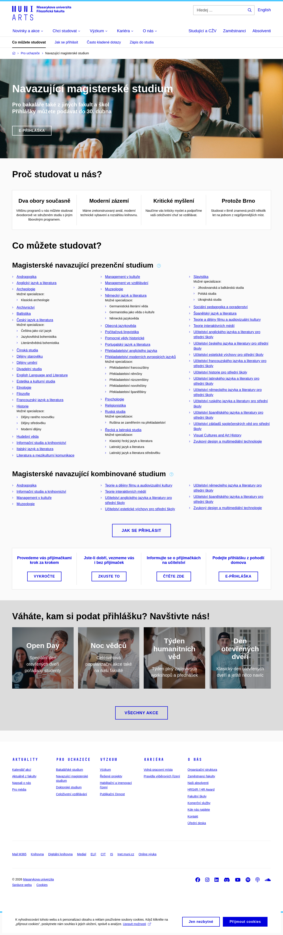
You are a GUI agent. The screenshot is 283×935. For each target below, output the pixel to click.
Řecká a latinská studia (123, 430)
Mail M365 (19, 854)
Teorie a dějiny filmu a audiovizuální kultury (227, 319)
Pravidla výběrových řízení (162, 776)
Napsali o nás (21, 783)
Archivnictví (26, 307)
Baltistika (24, 313)
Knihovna (37, 854)
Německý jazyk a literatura (126, 295)
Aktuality (25, 759)
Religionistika (115, 405)
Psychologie (114, 399)
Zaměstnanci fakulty (201, 776)
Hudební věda (28, 436)
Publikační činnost (112, 794)
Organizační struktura (202, 769)
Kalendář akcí (21, 769)
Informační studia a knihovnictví (41, 443)
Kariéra (154, 759)
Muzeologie (114, 289)
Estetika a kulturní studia (36, 381)
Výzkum (108, 759)
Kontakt (192, 816)
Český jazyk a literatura (35, 320)
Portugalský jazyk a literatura (127, 344)
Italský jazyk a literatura (35, 449)
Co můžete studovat (29, 42)
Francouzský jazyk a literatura (40, 400)
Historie (23, 406)
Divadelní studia (29, 369)
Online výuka (148, 854)
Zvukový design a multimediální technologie (227, 441)
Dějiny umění (27, 363)
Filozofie (23, 394)
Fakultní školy (197, 796)
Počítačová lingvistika (122, 332)
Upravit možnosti (137, 927)
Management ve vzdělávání (126, 283)
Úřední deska (196, 823)
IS (111, 854)
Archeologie (26, 289)
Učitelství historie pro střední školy (220, 372)
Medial (81, 854)
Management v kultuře (122, 277)
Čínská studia (27, 350)
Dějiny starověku (30, 356)
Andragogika (26, 277)
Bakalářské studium (69, 769)
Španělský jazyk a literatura (215, 313)
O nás (194, 759)
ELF (93, 854)
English (264, 10)
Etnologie (24, 387)
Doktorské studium (69, 787)
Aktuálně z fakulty (24, 776)
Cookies (42, 885)
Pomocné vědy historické (124, 338)
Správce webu (22, 885)
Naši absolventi (197, 783)
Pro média (19, 789)
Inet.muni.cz (125, 854)
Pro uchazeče (73, 759)
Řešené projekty (111, 776)
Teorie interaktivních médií (214, 326)
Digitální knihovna (60, 854)
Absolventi (261, 31)
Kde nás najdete (198, 809)
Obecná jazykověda (120, 326)
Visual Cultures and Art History (217, 435)
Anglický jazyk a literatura (37, 283)
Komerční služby (198, 803)
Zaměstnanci (234, 31)
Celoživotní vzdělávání (71, 794)
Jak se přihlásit (66, 42)
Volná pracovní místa (158, 769)
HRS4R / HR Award (200, 789)
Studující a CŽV (202, 31)
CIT (103, 854)
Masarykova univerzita (38, 879)
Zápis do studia (142, 42)
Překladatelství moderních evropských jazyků (140, 357)
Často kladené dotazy (104, 42)
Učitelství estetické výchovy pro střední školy (228, 355)
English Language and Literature (42, 375)
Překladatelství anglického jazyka (131, 351)
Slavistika (200, 277)
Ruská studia (115, 412)
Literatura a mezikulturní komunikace (45, 455)
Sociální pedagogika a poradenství (220, 307)
